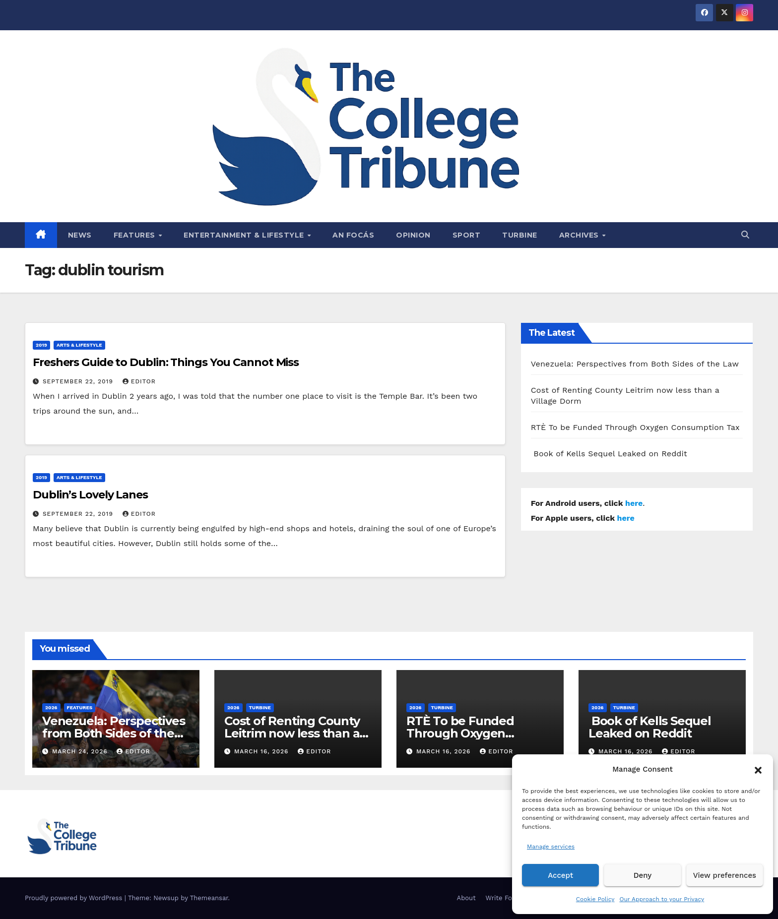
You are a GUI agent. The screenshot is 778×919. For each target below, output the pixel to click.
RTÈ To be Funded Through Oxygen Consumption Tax (635, 427)
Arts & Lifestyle (79, 345)
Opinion (413, 235)
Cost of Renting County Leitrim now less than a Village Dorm (292, 733)
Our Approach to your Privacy (661, 899)
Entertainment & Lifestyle (245, 235)
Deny (642, 875)
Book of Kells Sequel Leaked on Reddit (609, 453)
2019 (41, 345)
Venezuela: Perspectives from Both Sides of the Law (635, 363)
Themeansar (209, 898)
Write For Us (505, 898)
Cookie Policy (595, 899)
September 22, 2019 (79, 381)
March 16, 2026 (262, 751)
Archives (580, 235)
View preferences (724, 875)
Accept (560, 875)
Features (136, 235)
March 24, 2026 (81, 751)
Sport (467, 235)
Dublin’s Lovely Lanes (90, 494)
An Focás (353, 235)
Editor (139, 381)
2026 (51, 707)
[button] (758, 769)
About (466, 898)
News (80, 235)
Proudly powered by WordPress (75, 898)
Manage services (551, 846)
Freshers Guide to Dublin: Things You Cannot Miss (166, 362)
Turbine (519, 235)
